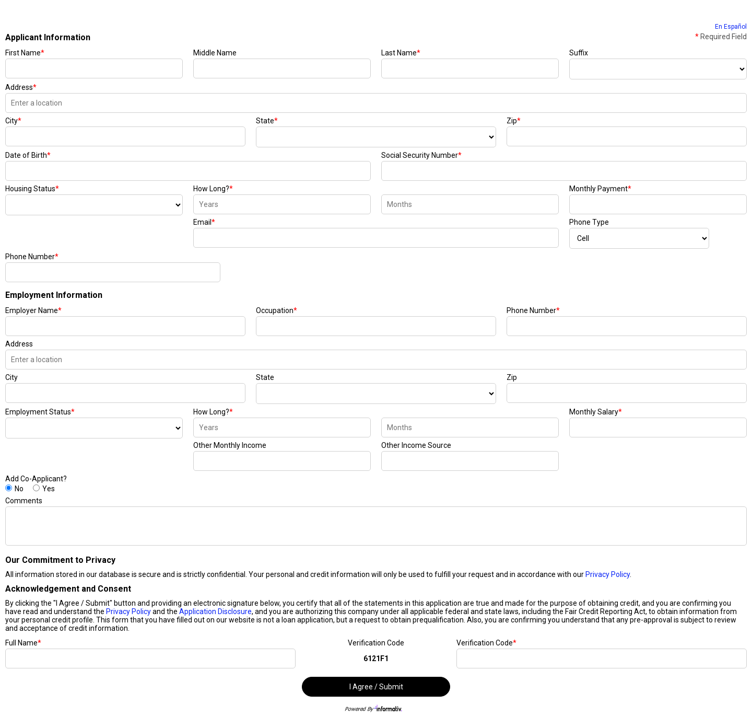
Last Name (400, 53)
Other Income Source (416, 445)
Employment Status (40, 412)
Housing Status (32, 188)
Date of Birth (28, 155)
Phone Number (31, 256)
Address (21, 87)
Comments (23, 500)
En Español (731, 26)
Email (204, 222)
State (267, 121)
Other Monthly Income (229, 445)
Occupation (276, 310)
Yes (48, 488)
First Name (24, 53)
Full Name (23, 643)
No (19, 488)
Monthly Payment (600, 188)
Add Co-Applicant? (36, 479)
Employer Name (33, 310)
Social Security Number (421, 155)
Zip (514, 121)
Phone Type (589, 222)
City (13, 121)
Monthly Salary (595, 412)
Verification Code (376, 643)
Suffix (578, 53)
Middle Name (215, 53)
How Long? (213, 188)
